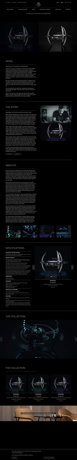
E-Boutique (58, 9)
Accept (46, 457)
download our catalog (22, 2)
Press (33, 9)
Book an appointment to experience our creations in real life (38, 413)
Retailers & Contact (45, 9)
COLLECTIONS (10, 9)
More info (14, 457)
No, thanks (51, 457)
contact (9, 2)
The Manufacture (22, 9)
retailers (14, 2)
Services (68, 9)
